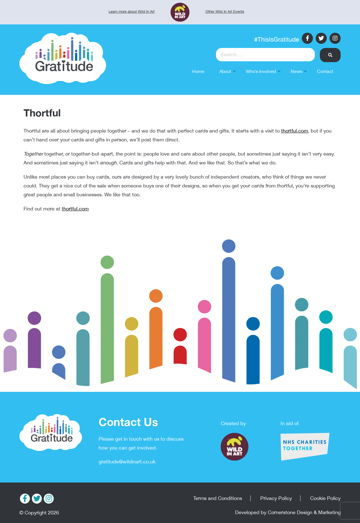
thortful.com (294, 131)
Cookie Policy (325, 498)
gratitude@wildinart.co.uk (127, 461)
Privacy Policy (276, 498)
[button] (330, 55)
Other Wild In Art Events (224, 11)
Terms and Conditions (217, 498)
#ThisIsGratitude (276, 39)
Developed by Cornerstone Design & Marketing (288, 512)
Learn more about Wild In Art (132, 11)
